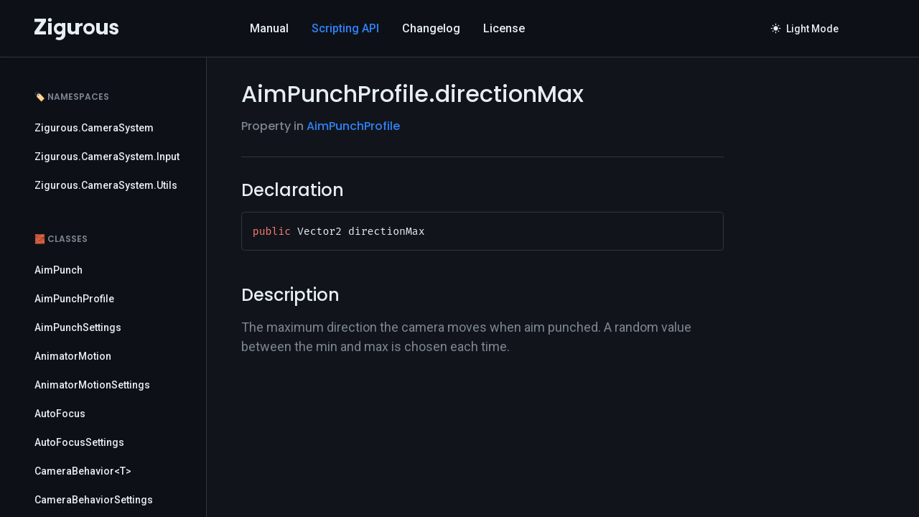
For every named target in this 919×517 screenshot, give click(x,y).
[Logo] (76, 28)
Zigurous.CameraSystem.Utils (105, 185)
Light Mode (804, 28)
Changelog (431, 28)
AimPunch (58, 270)
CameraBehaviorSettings (93, 500)
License (504, 28)
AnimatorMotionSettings (92, 385)
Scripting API (345, 28)
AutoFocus (59, 413)
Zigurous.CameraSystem (94, 128)
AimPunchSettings (77, 327)
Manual (269, 28)
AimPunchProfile (74, 298)
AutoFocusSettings (79, 442)
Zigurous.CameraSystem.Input (106, 156)
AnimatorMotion (72, 356)
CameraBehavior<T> (82, 471)
